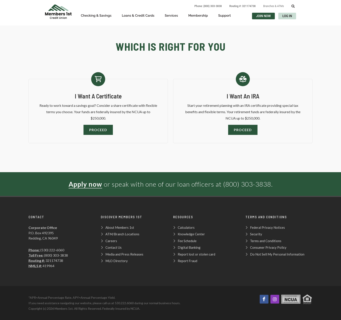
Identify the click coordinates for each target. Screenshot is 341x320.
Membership (198, 15)
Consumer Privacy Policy (268, 247)
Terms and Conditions (265, 241)
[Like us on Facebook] (264, 299)
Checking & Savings (96, 15)
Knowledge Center (191, 234)
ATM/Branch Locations (122, 234)
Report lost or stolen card (196, 254)
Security (256, 234)
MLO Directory (116, 261)
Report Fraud (187, 261)
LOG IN (287, 16)
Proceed (98, 130)
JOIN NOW (263, 16)
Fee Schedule (187, 241)
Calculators (186, 227)
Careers (111, 241)
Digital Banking (189, 247)
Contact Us (113, 247)
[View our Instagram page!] (274, 299)
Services (171, 15)
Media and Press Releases (124, 254)
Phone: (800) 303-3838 (208, 6)
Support (224, 15)
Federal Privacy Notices (267, 227)
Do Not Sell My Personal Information (277, 254)
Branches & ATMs (273, 6)
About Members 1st (119, 227)
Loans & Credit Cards (138, 15)
